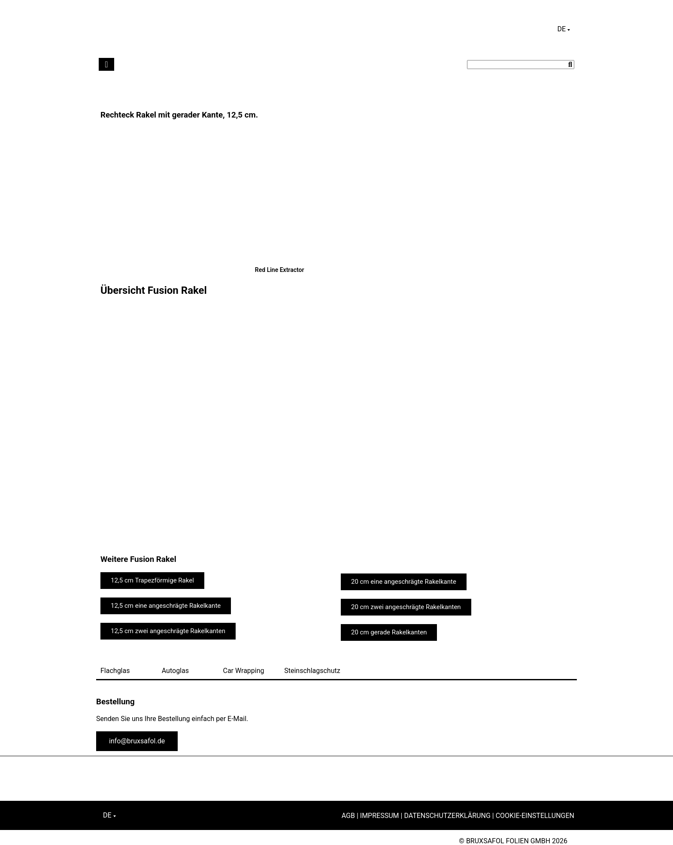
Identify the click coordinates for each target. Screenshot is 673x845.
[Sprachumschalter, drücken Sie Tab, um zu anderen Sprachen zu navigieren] (563, 29)
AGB (348, 816)
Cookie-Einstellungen (535, 816)
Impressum (379, 816)
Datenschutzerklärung (447, 816)
